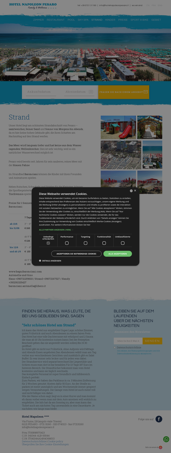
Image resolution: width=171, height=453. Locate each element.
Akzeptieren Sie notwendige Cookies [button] (76, 253)
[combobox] (131, 190)
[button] (85, 229)
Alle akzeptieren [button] (118, 253)
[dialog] (85, 226)
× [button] (135, 191)
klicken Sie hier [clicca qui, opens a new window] (83, 224)
